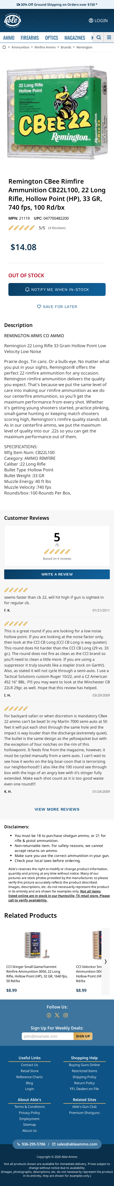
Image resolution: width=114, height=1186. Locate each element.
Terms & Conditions (29, 1106)
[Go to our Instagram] (65, 1015)
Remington (84, 47)
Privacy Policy (29, 1112)
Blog (29, 1083)
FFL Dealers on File (84, 1088)
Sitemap (29, 1124)
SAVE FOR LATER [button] (57, 306)
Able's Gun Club (84, 1106)
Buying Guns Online (84, 1064)
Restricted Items (84, 1070)
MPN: (13, 218)
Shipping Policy (84, 1076)
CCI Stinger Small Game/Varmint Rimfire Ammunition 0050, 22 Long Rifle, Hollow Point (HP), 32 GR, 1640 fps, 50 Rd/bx (37, 973)
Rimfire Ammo (45, 47)
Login (29, 1088)
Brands (66, 47)
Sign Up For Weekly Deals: (57, 1028)
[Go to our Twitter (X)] (57, 1015)
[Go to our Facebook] (48, 1015)
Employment (29, 1118)
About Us (29, 1130)
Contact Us (29, 1064)
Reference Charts (29, 1076)
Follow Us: (57, 1007)
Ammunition (20, 47)
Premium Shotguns (84, 1112)
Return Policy (84, 1083)
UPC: (39, 218)
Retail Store (30, 1070)
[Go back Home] (4, 47)
